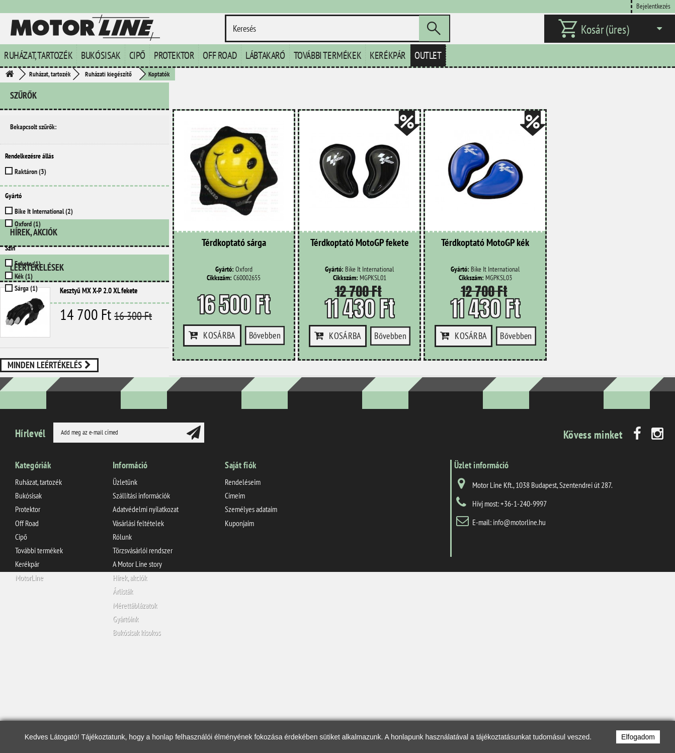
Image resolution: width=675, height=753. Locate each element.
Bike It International (44, 211)
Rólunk (122, 628)
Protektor (174, 55)
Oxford (28, 223)
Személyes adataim (251, 601)
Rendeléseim (243, 573)
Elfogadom (638, 737)
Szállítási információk (141, 587)
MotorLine (29, 669)
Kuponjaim (239, 614)
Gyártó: (224, 269)
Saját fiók (240, 556)
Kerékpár (388, 55)
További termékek (328, 55)
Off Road (220, 55)
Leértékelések (37, 355)
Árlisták (123, 683)
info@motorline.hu (519, 614)
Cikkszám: (219, 278)
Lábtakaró (265, 55)
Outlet (428, 55)
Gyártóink (125, 710)
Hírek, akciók (33, 324)
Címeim (235, 587)
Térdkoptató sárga (234, 243)
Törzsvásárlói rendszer (143, 642)
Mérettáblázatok (135, 696)
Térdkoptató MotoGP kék (485, 243)
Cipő (137, 55)
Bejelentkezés (653, 6)
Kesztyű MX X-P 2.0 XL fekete (98, 378)
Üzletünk (125, 573)
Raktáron (30, 171)
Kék (24, 276)
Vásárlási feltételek (138, 614)
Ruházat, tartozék (38, 55)
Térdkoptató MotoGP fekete (359, 243)
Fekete (28, 263)
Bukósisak (100, 55)
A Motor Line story (137, 655)
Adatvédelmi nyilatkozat (146, 601)
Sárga (26, 288)
